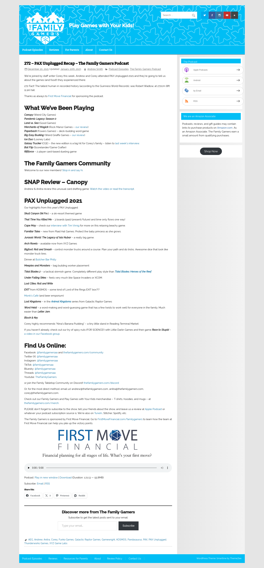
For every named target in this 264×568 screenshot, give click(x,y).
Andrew (38, 539)
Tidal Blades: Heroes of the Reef (133, 271)
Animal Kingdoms (61, 301)
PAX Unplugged (157, 539)
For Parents (72, 49)
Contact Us (105, 49)
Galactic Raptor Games (88, 539)
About (89, 49)
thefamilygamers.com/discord (101, 382)
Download (66, 477)
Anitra (47, 539)
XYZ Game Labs (58, 543)
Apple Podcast (153, 409)
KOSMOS (121, 539)
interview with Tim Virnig (65, 225)
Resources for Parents (76, 559)
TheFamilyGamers (46, 377)
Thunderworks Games (36, 543)
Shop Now (211, 151)
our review (81, 127)
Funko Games (66, 539)
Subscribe (129, 525)
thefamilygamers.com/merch (41, 403)
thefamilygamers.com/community (83, 352)
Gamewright (108, 539)
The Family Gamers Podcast (145, 69)
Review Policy (114, 559)
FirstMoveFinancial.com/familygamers (120, 419)
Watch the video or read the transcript (112, 188)
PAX (145, 539)
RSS (47, 483)
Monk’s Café (31, 295)
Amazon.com (225, 127)
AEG (30, 539)
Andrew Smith (95, 69)
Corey (54, 539)
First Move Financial (59, 96)
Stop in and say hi (72, 170)
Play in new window (46, 477)
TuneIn (98, 413)
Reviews (54, 49)
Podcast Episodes (32, 49)
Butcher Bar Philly (46, 259)
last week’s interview (127, 143)
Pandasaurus (135, 539)
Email (40, 483)
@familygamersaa (47, 352)
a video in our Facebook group (42, 333)
